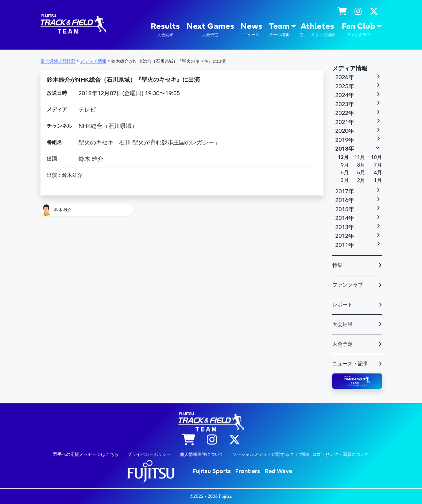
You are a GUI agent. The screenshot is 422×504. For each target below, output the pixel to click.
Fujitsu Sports (212, 471)
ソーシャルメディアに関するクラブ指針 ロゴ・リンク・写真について (300, 454)
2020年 (344, 131)
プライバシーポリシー (149, 454)
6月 (345, 173)
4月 (378, 173)
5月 (361, 173)
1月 (378, 180)
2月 (361, 180)
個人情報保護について (202, 454)
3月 (345, 180)
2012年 (344, 236)
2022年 (344, 113)
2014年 (344, 218)
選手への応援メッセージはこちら (86, 454)
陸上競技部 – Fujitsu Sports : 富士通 (73, 24)
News (251, 30)
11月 (359, 157)
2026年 (344, 77)
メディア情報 (349, 68)
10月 (376, 157)
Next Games (210, 30)
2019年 (344, 140)
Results (165, 30)
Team (279, 30)
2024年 (344, 95)
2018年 (344, 149)
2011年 (344, 245)
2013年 (344, 227)
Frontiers (247, 471)
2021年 (344, 122)
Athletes (317, 30)
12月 (343, 157)
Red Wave (278, 471)
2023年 (344, 104)
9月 (345, 165)
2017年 (344, 191)
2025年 (344, 86)
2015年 (344, 209)
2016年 (344, 200)
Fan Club (358, 30)
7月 (378, 165)
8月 (361, 165)
